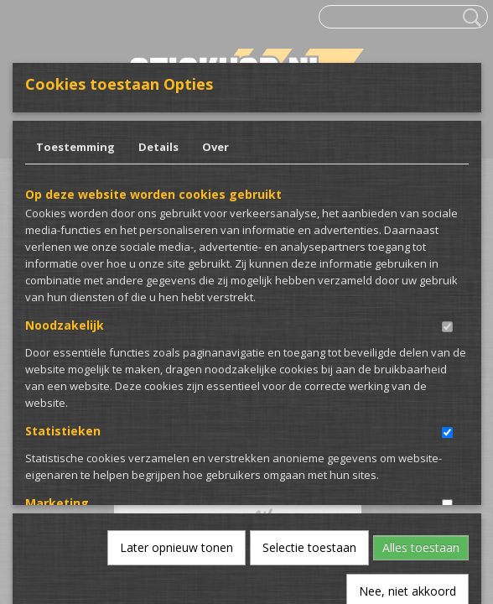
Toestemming (75, 146)
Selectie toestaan (309, 369)
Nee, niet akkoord (407, 412)
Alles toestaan (420, 369)
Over (215, 146)
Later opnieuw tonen (176, 369)
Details (158, 146)
